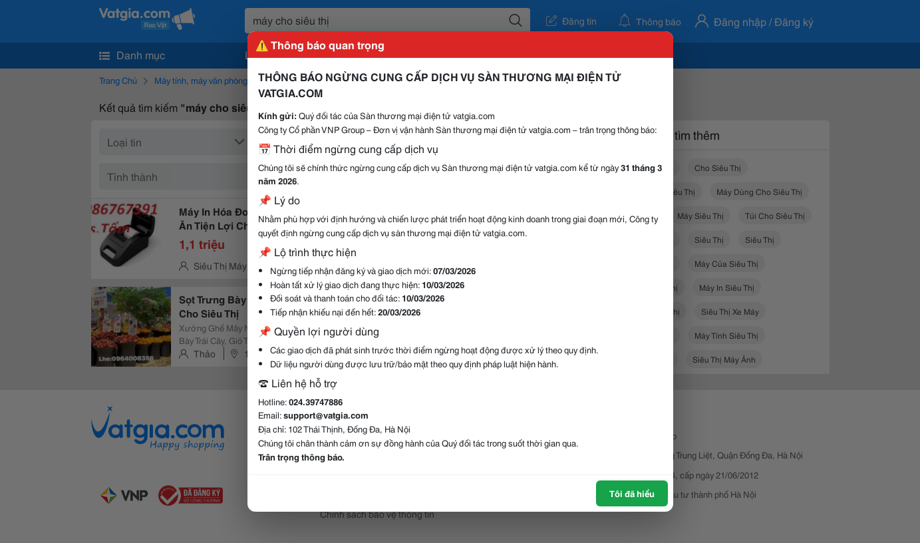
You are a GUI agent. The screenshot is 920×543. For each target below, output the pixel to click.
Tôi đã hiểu (632, 493)
